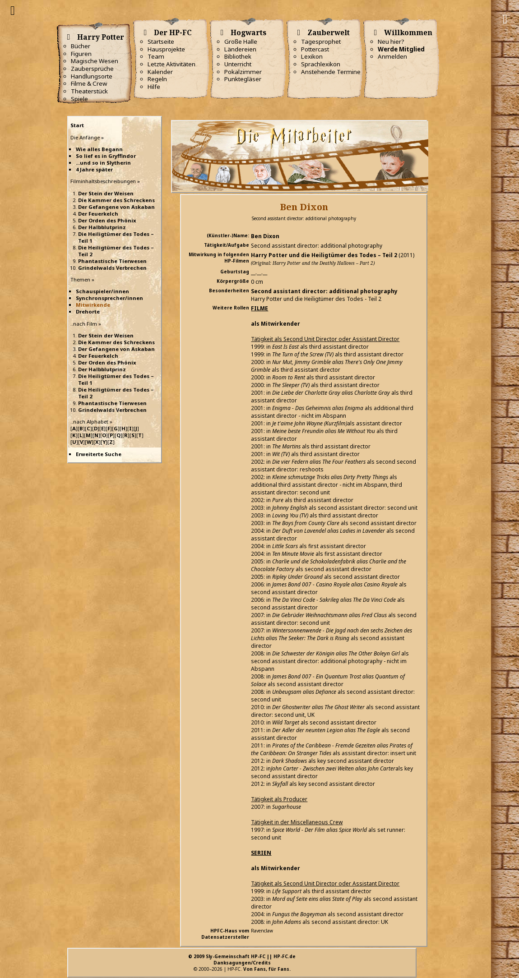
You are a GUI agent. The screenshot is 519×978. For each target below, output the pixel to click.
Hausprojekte (166, 49)
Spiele (79, 99)
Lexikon (312, 56)
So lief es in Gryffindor (106, 155)
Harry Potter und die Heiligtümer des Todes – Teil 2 (324, 255)
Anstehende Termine (331, 72)
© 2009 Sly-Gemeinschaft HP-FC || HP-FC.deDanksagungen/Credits (242, 959)
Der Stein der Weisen (106, 193)
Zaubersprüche (92, 69)
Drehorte (88, 311)
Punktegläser (242, 79)
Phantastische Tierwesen (112, 261)
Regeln (157, 79)
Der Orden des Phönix (107, 220)
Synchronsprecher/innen (109, 298)
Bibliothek (237, 56)
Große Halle (240, 41)
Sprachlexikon (320, 64)
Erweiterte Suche (98, 454)
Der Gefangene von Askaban (116, 206)
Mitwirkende (93, 304)
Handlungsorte (91, 76)
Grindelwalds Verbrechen (112, 267)
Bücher (80, 46)
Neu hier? (391, 41)
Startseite (161, 41)
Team (156, 56)
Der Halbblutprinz (102, 227)
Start (77, 125)
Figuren (81, 54)
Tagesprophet (321, 41)
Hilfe (154, 87)
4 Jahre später (94, 169)
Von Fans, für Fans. (267, 969)
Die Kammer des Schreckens (116, 200)
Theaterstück (89, 91)
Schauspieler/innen (102, 291)
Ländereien (240, 49)
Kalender (160, 72)
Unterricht (237, 64)
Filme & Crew (89, 83)
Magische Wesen (94, 61)
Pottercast (315, 49)
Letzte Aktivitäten (171, 64)
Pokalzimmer (243, 72)
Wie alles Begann (99, 149)
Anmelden (392, 56)
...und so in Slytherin (103, 162)
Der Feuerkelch (98, 213)
